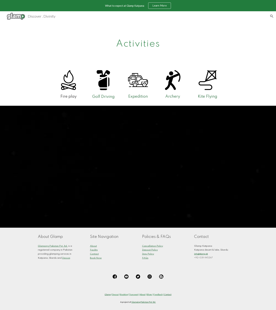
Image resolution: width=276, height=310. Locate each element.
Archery (172, 97)
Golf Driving (103, 97)
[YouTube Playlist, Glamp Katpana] (138, 166)
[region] (138, 5)
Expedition (138, 97)
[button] (272, 16)
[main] (138, 42)
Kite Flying (207, 97)
